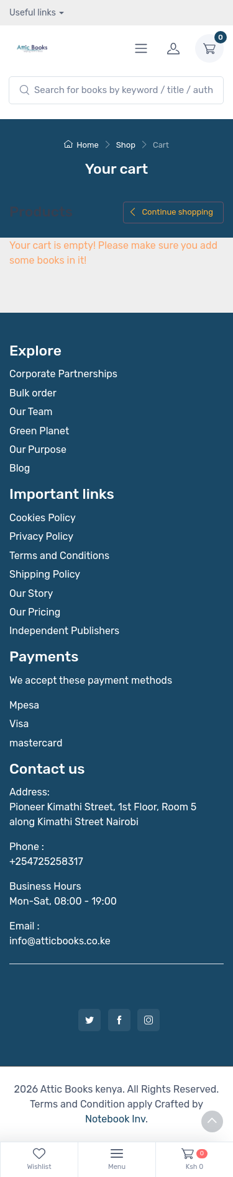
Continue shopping (171, 212)
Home (81, 145)
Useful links (32, 12)
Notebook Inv (115, 1119)
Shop (125, 145)
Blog (19, 468)
